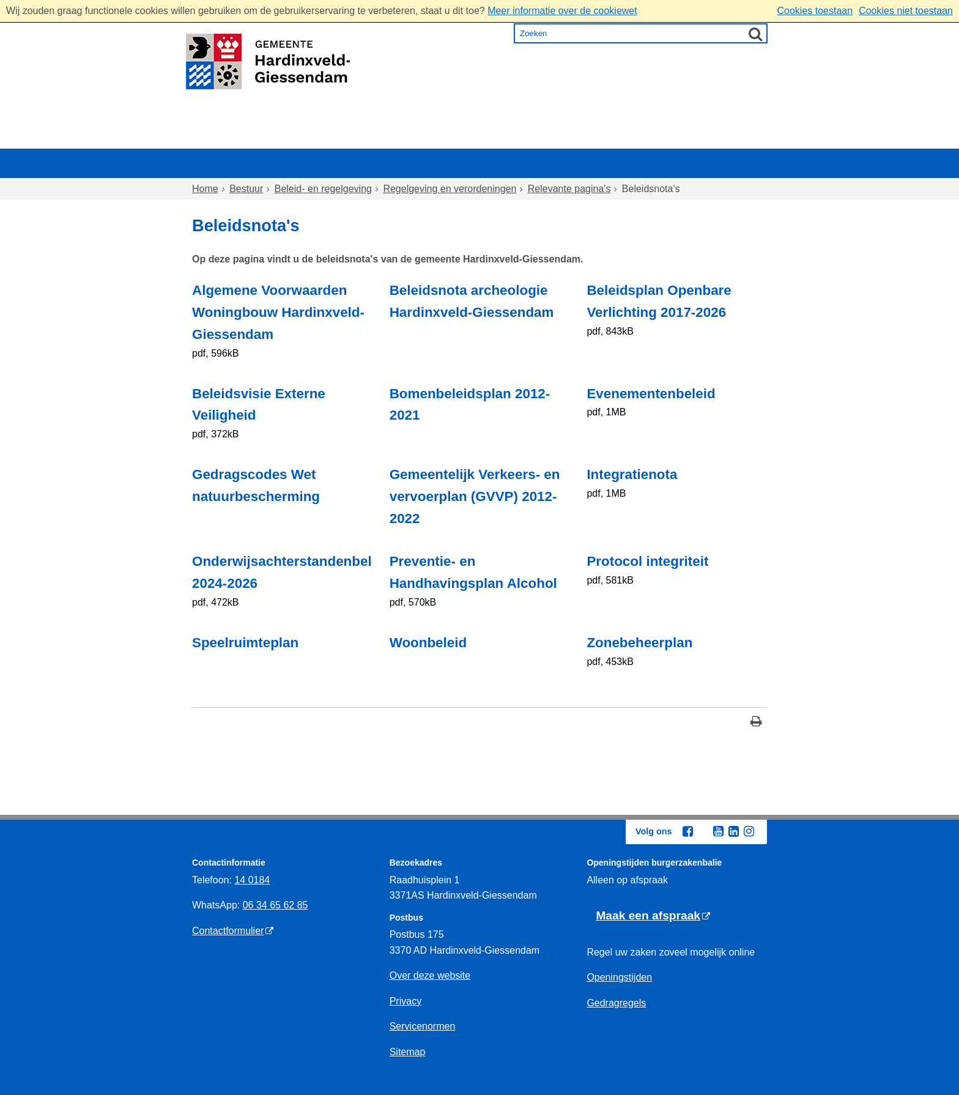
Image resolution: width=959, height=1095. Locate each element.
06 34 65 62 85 (275, 905)
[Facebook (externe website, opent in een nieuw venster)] (687, 831)
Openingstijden (619, 977)
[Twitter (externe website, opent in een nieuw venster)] (702, 832)
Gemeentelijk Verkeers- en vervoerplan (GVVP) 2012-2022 (475, 496)
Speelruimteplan (245, 642)
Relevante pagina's (569, 189)
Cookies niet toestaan (906, 11)
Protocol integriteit (647, 561)
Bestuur (707, 137)
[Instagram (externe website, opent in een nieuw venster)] (748, 831)
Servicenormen (423, 1026)
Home (218, 137)
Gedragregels (616, 1003)
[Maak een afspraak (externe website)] (653, 916)
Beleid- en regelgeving (323, 189)
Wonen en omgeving (315, 137)
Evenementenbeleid (651, 393)
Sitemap (408, 1052)
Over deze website (430, 975)
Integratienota (632, 474)
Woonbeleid (428, 642)
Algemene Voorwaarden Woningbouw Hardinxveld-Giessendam (278, 312)
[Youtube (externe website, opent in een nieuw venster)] (718, 831)
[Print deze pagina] (756, 722)
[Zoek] (755, 33)
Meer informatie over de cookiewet (562, 11)
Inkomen (543, 137)
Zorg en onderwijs (446, 137)
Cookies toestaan (815, 11)
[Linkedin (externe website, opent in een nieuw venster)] (733, 831)
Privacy (405, 1001)
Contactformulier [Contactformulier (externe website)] (228, 931)
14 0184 (252, 880)
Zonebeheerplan (639, 642)
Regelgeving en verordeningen (449, 189)
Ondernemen (626, 137)
